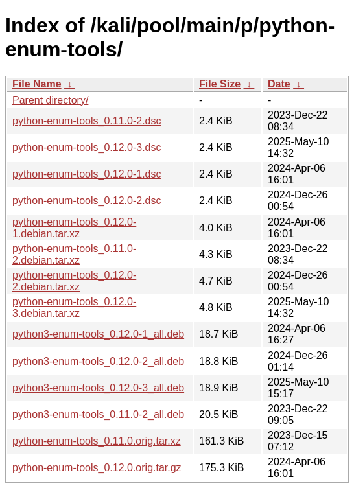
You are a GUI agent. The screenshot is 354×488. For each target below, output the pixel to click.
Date (279, 83)
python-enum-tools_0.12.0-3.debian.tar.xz (74, 307)
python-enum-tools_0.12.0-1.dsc (86, 174)
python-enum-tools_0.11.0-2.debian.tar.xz (74, 254)
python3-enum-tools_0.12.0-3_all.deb (98, 387)
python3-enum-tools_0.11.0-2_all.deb (98, 414)
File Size (220, 83)
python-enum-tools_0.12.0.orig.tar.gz (97, 467)
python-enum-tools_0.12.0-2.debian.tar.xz (74, 281)
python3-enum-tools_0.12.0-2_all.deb (98, 361)
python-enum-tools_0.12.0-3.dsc (86, 147)
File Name (37, 83)
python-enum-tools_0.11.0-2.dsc (86, 120)
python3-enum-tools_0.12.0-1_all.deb (98, 334)
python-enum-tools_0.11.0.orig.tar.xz (96, 441)
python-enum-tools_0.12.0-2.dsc (86, 200)
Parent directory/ (50, 100)
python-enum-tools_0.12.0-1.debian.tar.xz (74, 227)
